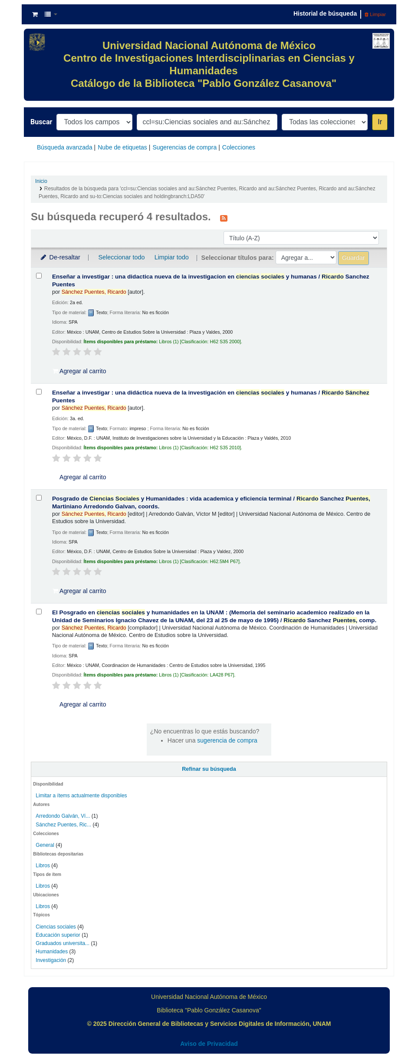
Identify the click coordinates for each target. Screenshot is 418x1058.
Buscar (41, 122)
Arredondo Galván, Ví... (63, 816)
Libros (43, 865)
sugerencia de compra (227, 740)
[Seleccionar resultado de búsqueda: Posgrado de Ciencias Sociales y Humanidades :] (39, 498)
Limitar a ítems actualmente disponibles (81, 796)
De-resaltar (59, 257)
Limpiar (375, 14)
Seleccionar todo (121, 257)
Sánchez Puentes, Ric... (63, 825)
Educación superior (58, 935)
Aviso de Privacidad (209, 1043)
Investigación (51, 960)
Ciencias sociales (56, 927)
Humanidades (52, 952)
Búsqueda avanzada (64, 147)
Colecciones (238, 147)
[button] (35, 14)
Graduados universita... (62, 943)
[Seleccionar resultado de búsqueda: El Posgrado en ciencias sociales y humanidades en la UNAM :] (39, 611)
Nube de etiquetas (122, 147)
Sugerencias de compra (184, 147)
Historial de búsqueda (325, 13)
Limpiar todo (172, 257)
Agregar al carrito (79, 371)
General (46, 845)
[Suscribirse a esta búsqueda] (224, 217)
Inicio (41, 181)
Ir (380, 122)
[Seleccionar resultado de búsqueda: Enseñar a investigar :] (39, 276)
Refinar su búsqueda (209, 769)
